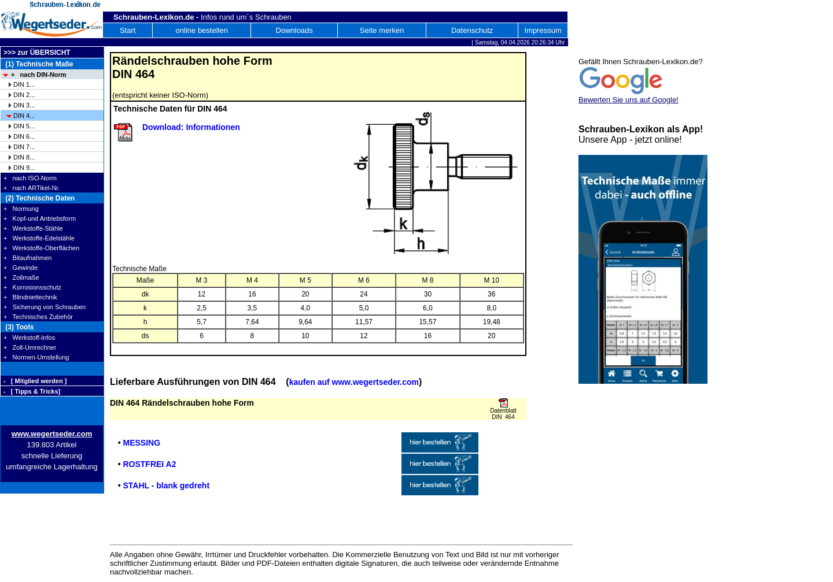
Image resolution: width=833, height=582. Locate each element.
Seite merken (382, 30)
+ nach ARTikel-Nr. (31, 187)
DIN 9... (24, 167)
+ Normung (21, 208)
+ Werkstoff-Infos (29, 337)
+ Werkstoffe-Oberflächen (41, 247)
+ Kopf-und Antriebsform (39, 218)
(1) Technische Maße (38, 64)
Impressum (542, 30)
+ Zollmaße (21, 277)
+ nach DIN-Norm (39, 74)
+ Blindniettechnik (30, 297)
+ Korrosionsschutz (32, 287)
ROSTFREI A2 (149, 464)
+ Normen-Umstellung (36, 357)
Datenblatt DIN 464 (503, 413)
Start (127, 30)
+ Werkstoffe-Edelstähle (39, 238)
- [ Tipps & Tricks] (31, 391)
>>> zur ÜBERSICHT (37, 53)
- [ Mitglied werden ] (35, 380)
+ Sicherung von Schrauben (44, 306)
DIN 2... (24, 94)
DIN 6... (24, 136)
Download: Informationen (191, 127)
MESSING (141, 442)
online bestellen (202, 30)
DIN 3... (24, 105)
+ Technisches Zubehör (38, 316)
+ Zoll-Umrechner (29, 347)
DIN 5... (24, 126)
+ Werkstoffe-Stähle (33, 228)
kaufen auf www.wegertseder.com (354, 382)
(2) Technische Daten (39, 198)
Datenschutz (472, 30)
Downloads (294, 30)
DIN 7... (24, 146)
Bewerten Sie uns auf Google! (628, 99)
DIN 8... (24, 157)
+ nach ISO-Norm (30, 178)
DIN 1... (24, 84)
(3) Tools (18, 327)
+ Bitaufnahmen (27, 257)
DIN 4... (24, 115)
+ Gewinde (20, 267)
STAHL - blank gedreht (166, 485)
